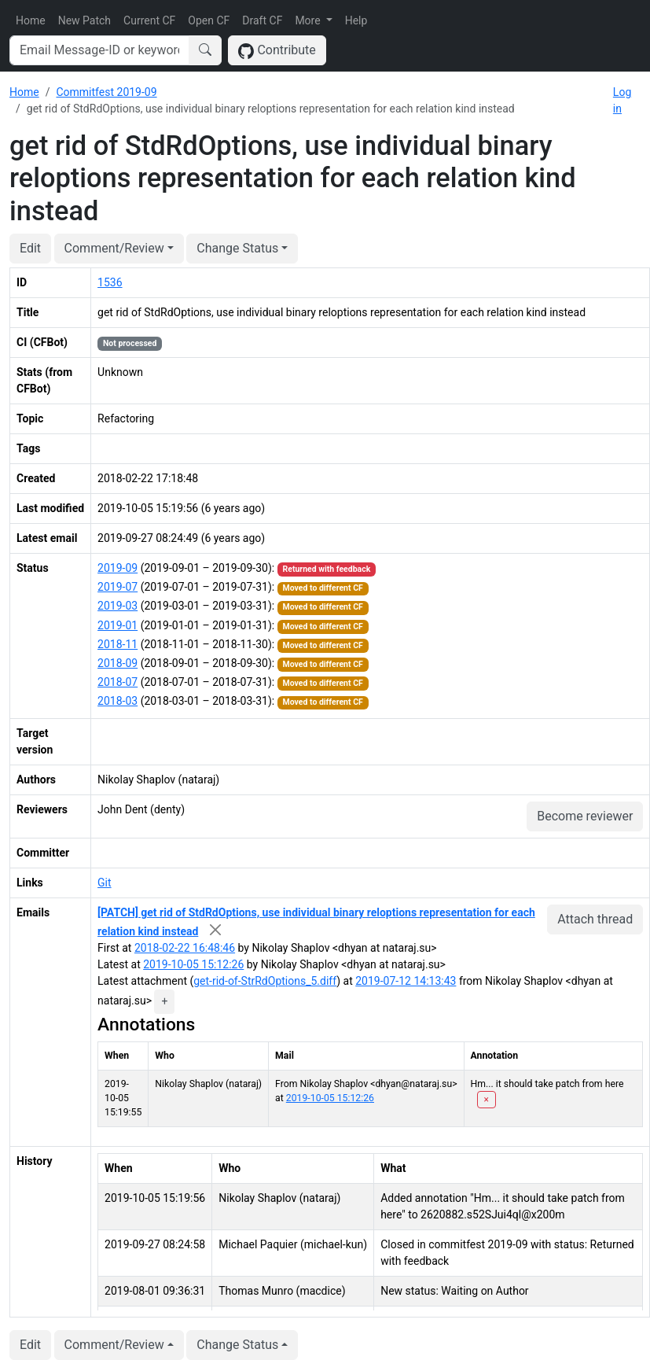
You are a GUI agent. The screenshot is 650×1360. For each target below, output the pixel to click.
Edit (30, 248)
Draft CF (262, 20)
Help (356, 20)
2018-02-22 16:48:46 (184, 948)
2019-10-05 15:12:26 (193, 964)
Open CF (209, 20)
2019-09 (117, 568)
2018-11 (117, 644)
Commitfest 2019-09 (106, 92)
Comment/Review (114, 248)
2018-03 (117, 701)
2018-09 (117, 663)
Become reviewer (585, 816)
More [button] (309, 20)
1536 (109, 282)
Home (31, 20)
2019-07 (117, 586)
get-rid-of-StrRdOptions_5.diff (264, 981)
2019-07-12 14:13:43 (405, 981)
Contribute (277, 50)
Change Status (237, 248)
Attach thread (595, 919)
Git (104, 882)
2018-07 (117, 682)
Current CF (149, 20)
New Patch (84, 20)
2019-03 (117, 605)
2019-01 (117, 625)
